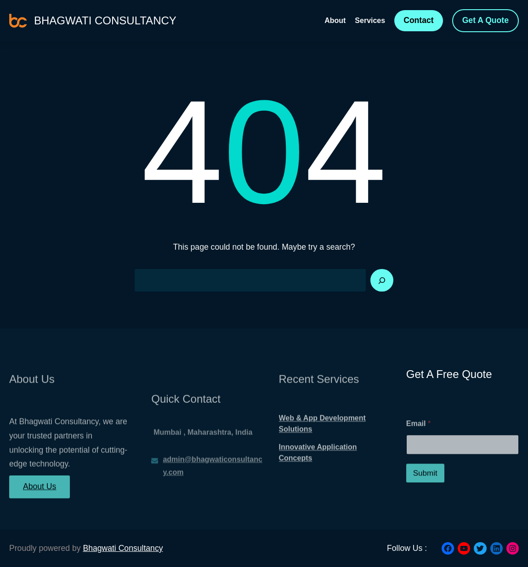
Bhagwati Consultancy (105, 20)
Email (418, 440)
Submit (425, 490)
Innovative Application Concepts (318, 465)
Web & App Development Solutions (322, 436)
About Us (39, 492)
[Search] (381, 280)
